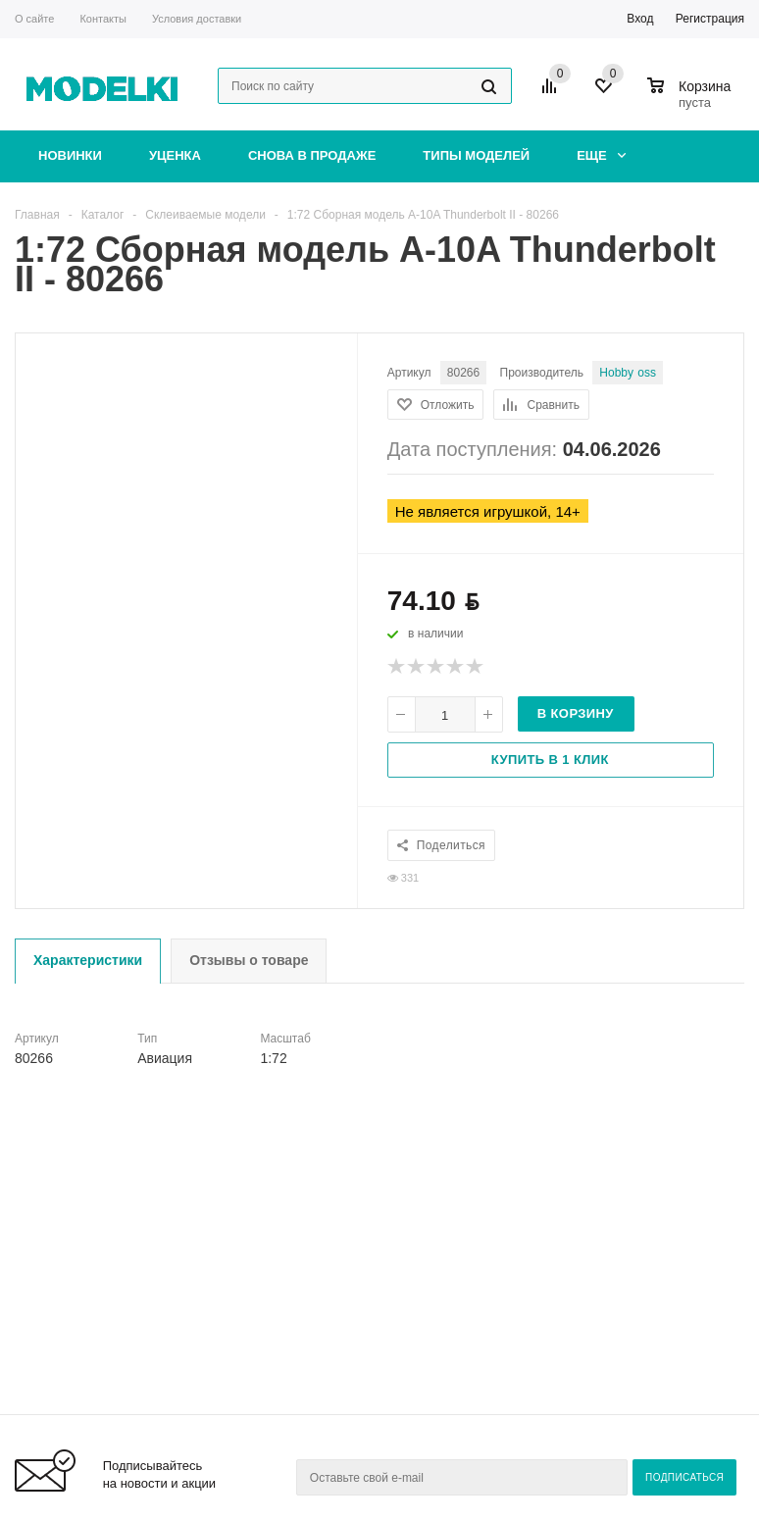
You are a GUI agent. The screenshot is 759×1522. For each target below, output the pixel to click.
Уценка (175, 155)
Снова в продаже (312, 155)
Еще (601, 155)
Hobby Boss (627, 373)
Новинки (70, 155)
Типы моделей (476, 155)
